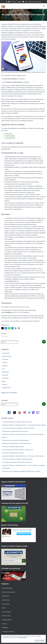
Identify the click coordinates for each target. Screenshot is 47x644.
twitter (8, 2)
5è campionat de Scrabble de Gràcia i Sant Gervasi (15, 431)
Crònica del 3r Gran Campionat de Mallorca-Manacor (15, 440)
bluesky (14, 1)
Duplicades (5, 365)
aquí (9, 149)
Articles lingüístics (6, 356)
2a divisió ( (8, 136)
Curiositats (4, 362)
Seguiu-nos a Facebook (9, 392)
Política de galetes (23, 637)
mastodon (19, 1)
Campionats (5, 359)
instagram (11, 2)
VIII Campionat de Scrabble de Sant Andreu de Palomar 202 (17, 462)
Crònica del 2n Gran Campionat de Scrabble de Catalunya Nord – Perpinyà (21, 471)
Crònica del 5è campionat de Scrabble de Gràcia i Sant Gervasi (18, 428)
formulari (8, 312)
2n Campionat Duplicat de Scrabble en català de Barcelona (17, 459)
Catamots (30, 85)
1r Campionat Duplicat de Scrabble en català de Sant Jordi (17, 422)
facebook (6, 2)
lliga (34, 94)
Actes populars (6, 353)
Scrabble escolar (6, 387)
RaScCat (39, 186)
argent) (13, 136)
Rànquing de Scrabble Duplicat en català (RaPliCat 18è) (16, 443)
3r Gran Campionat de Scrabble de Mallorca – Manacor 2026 (17, 449)
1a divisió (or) (8, 133)
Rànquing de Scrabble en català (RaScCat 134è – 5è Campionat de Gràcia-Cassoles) (24, 425)
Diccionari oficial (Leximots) (35, 1)
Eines (3, 369)
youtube (23, 2)
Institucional (5, 375)
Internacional (5, 378)
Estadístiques (5, 372)
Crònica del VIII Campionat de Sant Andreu (13, 453)
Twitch (26, 1)
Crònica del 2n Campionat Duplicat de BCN (13, 446)
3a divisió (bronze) (10, 138)
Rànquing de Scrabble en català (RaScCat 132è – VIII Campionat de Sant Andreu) (23, 456)
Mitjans (4, 381)
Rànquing (4, 384)
